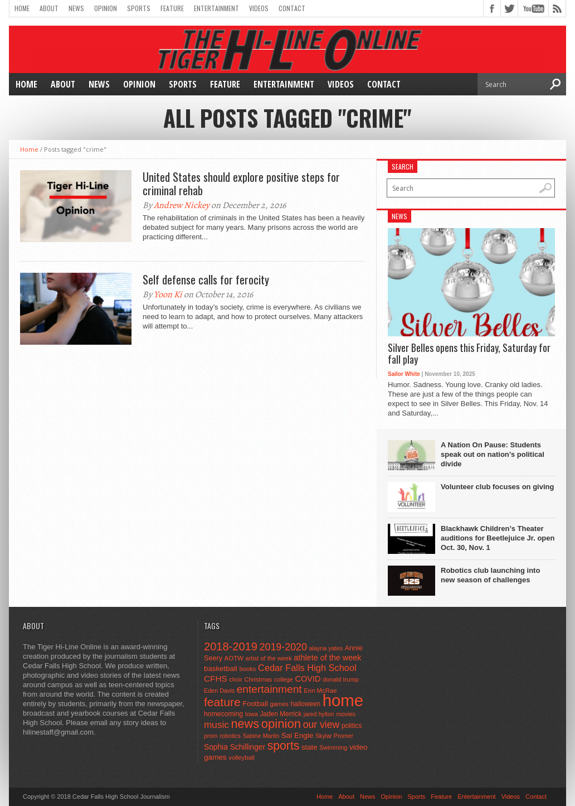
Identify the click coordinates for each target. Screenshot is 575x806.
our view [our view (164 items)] (321, 724)
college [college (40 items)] (283, 679)
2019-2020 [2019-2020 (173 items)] (283, 647)
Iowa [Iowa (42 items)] (251, 714)
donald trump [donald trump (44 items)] (341, 679)
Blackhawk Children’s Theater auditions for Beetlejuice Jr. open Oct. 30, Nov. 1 (497, 538)
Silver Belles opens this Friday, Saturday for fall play (469, 354)
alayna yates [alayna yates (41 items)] (326, 648)
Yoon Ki (168, 294)
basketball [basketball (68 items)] (220, 668)
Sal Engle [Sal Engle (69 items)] (297, 735)
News (76, 8)
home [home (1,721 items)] (343, 700)
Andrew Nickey (181, 205)
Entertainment (216, 8)
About (49, 8)
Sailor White (404, 374)
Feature (172, 8)
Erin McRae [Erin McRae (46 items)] (320, 690)
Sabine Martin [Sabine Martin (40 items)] (260, 735)
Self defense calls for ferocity (206, 279)
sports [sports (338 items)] (283, 745)
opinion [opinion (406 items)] (281, 724)
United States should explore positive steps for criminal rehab (241, 183)
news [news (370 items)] (245, 724)
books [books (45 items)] (248, 668)
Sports (138, 8)
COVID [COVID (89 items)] (307, 678)
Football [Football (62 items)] (255, 703)
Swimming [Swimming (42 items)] (333, 747)
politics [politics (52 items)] (352, 726)
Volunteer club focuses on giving (497, 486)
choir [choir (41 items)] (235, 679)
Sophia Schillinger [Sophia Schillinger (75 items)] (234, 747)
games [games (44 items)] (279, 704)
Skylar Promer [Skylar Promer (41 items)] (334, 735)
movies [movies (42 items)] (346, 714)
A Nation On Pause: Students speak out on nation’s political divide (492, 454)
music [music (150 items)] (216, 724)
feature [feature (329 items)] (222, 702)
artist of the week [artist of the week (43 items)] (269, 658)
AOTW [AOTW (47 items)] (234, 658)
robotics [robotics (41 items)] (230, 735)
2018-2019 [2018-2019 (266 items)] (230, 646)
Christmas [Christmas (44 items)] (258, 679)
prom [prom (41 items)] (211, 735)
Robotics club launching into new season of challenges (490, 575)
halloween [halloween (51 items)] (306, 704)
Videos (259, 8)
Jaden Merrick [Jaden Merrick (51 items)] (280, 714)
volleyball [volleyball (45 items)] (242, 757)
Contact (292, 8)
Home (22, 8)
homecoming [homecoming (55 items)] (223, 714)
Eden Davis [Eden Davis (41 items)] (219, 690)
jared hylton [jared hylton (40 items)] (319, 714)
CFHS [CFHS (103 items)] (215, 678)
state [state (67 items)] (309, 747)
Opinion (105, 8)
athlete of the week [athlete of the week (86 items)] (327, 657)
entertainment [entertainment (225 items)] (269, 689)
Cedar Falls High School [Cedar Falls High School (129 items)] (307, 668)
